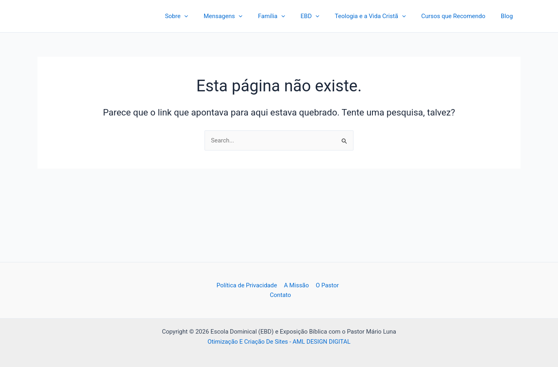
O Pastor (326, 285)
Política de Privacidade (247, 285)
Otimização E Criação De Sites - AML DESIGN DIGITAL (279, 341)
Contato (280, 295)
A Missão (296, 285)
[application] (206, 16)
